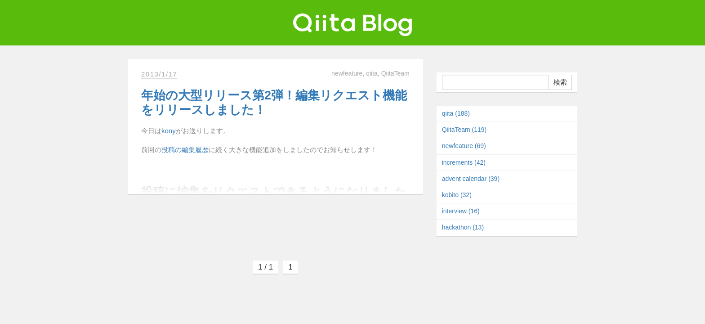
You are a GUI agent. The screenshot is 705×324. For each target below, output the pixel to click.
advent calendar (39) (471, 178)
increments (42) (464, 162)
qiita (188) (456, 113)
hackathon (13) (463, 227)
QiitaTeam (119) (464, 129)
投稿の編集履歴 (185, 149)
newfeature (346, 73)
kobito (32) (457, 194)
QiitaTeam (395, 73)
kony (168, 131)
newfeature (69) (464, 145)
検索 (560, 82)
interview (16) (461, 211)
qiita (372, 73)
